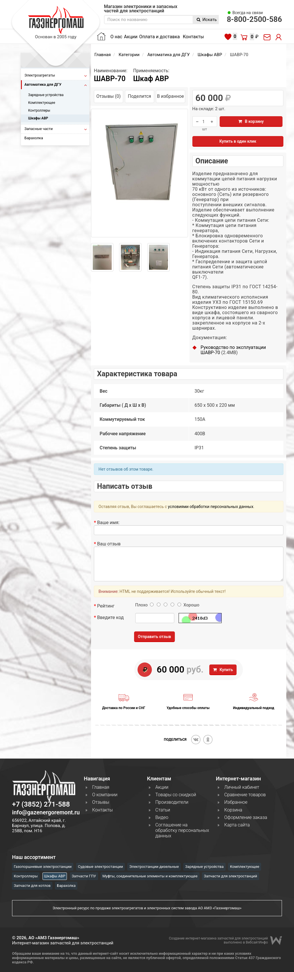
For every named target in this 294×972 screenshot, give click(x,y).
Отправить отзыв (154, 636)
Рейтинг (106, 606)
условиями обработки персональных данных (211, 506)
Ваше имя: (108, 522)
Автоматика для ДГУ (168, 54)
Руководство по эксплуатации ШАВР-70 (233, 350)
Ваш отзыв (109, 544)
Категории (129, 54)
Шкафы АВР (210, 54)
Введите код (110, 617)
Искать (207, 19)
